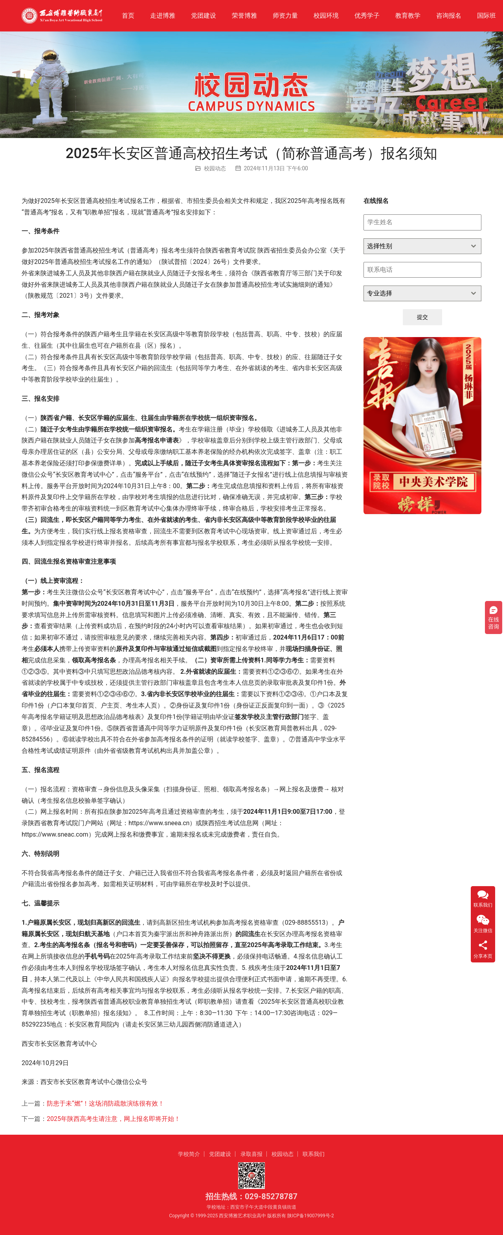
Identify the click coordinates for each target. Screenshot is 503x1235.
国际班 (486, 15)
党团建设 (203, 15)
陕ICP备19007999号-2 (310, 1215)
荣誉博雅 (244, 15)
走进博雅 (162, 15)
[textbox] (415, 246)
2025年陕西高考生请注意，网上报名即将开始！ (113, 1119)
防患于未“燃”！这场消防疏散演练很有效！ (105, 1103)
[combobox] (422, 246)
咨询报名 (448, 15)
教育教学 (407, 15)
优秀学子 (367, 15)
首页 (128, 15)
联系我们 (314, 1154)
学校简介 (189, 1154)
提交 (422, 317)
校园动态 (215, 168)
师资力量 (285, 15)
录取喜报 (251, 1154)
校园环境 (326, 15)
